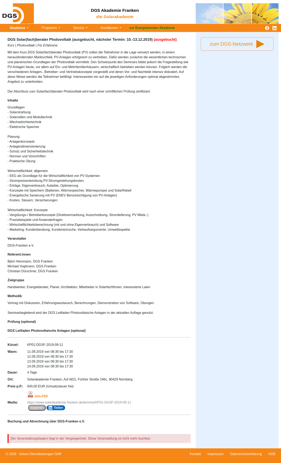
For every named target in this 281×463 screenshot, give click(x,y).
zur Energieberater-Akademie (152, 28)
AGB (271, 454)
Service (79, 28)
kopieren (37, 407)
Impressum (215, 454)
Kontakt (195, 454)
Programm (50, 28)
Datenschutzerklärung (246, 454)
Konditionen (110, 28)
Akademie (18, 28)
